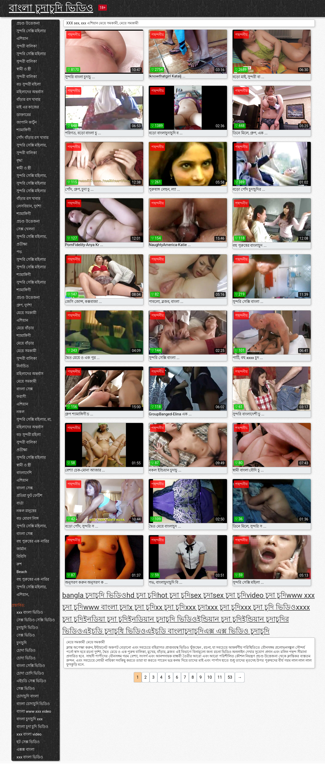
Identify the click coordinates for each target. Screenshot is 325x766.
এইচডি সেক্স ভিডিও (31, 681)
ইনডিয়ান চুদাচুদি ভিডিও (162, 619)
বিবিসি (21, 556)
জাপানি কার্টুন (27, 122)
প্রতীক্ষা (22, 244)
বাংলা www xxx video (34, 711)
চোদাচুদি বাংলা (28, 696)
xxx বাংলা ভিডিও (30, 612)
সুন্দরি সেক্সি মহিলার (31, 31)
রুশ (19, 564)
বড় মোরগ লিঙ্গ (28, 518)
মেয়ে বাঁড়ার (25, 328)
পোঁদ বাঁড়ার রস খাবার (32, 137)
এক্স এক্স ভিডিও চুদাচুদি (237, 631)
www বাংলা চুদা (106, 607)
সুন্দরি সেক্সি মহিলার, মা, (34, 419)
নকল (20, 412)
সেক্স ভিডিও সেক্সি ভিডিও (36, 620)
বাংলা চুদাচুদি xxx (30, 719)
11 (220, 677)
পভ (19, 252)
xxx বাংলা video (29, 734)
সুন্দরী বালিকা (27, 46)
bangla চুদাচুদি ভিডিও (94, 595)
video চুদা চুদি (266, 595)
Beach (22, 571)
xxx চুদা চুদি (224, 607)
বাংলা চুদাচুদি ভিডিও (51, 8)
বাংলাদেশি (24, 472)
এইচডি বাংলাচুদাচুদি (175, 631)
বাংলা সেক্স (25, 389)
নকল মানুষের (26, 511)
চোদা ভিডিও (26, 650)
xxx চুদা (196, 607)
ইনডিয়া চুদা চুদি (105, 619)
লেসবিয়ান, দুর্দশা (29, 206)
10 (209, 677)
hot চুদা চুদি (173, 595)
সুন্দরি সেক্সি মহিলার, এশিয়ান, (31, 591)
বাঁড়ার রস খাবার (28, 99)
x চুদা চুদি (142, 607)
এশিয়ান (22, 38)
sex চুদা (201, 595)
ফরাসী (21, 396)
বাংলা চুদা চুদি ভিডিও (32, 726)
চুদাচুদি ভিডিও (27, 627)
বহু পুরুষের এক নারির (33, 541)
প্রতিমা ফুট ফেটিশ (29, 495)
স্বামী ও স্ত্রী (24, 69)
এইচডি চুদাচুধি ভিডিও (114, 631)
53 (230, 677)
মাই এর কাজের (28, 107)
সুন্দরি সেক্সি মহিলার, (31, 145)
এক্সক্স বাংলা (25, 749)
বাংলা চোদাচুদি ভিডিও (33, 704)
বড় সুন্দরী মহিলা (29, 84)
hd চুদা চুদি (141, 595)
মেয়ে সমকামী (26, 313)
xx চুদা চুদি (170, 607)
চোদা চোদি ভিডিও (30, 673)
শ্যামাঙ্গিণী (24, 130)
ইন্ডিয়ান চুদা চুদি (219, 619)
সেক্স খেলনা (26, 229)
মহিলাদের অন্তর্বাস (30, 92)
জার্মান (21, 549)
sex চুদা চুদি (230, 595)
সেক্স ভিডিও (26, 635)
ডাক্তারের (24, 114)
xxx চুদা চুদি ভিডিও (268, 607)
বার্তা (20, 503)
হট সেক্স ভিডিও (28, 742)
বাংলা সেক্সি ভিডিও (31, 665)
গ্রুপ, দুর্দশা (24, 305)
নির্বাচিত (23, 366)
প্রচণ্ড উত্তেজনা (28, 23)
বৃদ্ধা (19, 160)
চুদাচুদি (22, 643)
